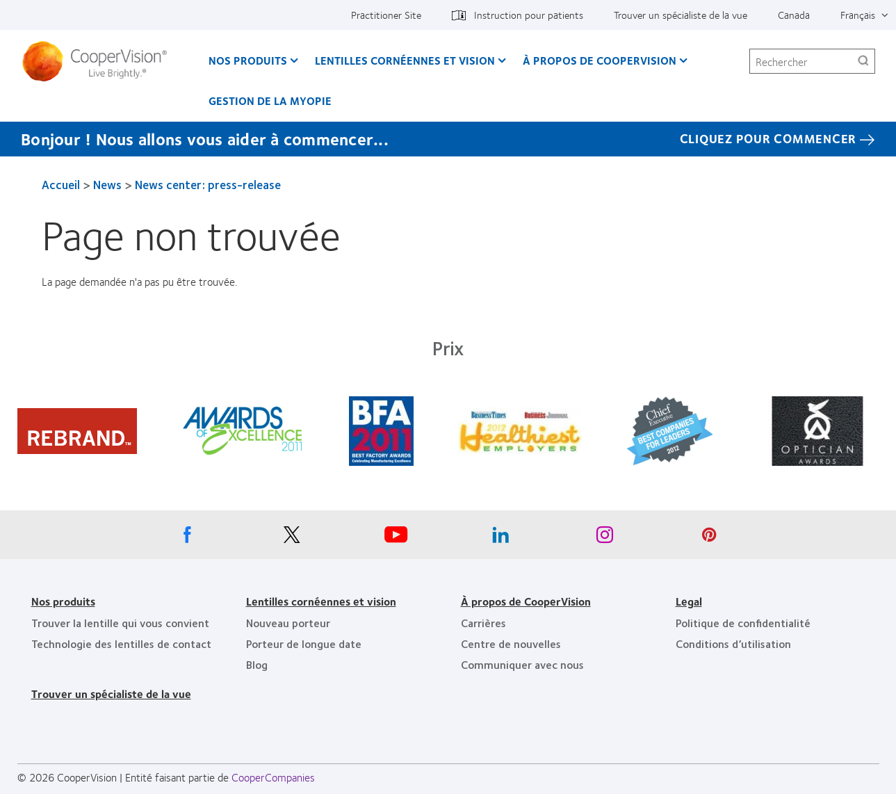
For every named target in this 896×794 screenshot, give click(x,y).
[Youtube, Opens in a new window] (396, 538)
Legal (689, 601)
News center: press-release (208, 184)
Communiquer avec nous (522, 664)
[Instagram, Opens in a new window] (604, 538)
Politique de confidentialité (743, 622)
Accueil (61, 184)
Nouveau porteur (288, 622)
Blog (257, 664)
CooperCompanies (273, 777)
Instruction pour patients (528, 14)
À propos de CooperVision (599, 60)
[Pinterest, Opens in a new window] (709, 538)
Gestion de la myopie (270, 100)
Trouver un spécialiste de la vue (680, 14)
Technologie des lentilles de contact (121, 643)
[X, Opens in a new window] (292, 538)
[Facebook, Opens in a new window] (187, 538)
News (107, 184)
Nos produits (248, 60)
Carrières (483, 622)
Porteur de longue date (303, 643)
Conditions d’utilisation (733, 643)
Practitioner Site (386, 14)
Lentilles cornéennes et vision (405, 60)
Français (857, 14)
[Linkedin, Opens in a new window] (500, 538)
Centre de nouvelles (511, 643)
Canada (794, 14)
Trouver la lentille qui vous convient (120, 622)
